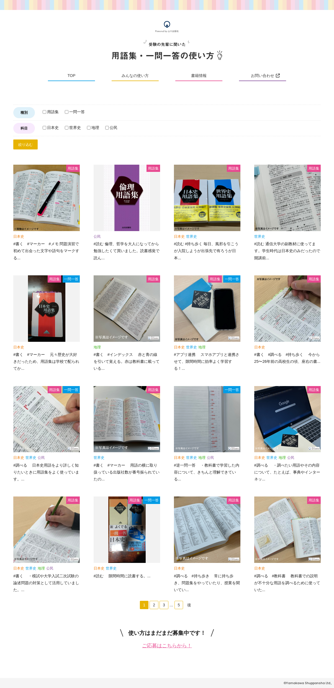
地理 (93, 127)
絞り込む (25, 145)
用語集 (51, 112)
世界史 (73, 127)
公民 (111, 127)
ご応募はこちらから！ (167, 645)
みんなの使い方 (135, 75)
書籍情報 (199, 75)
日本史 (51, 127)
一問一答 (75, 112)
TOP (72, 75)
